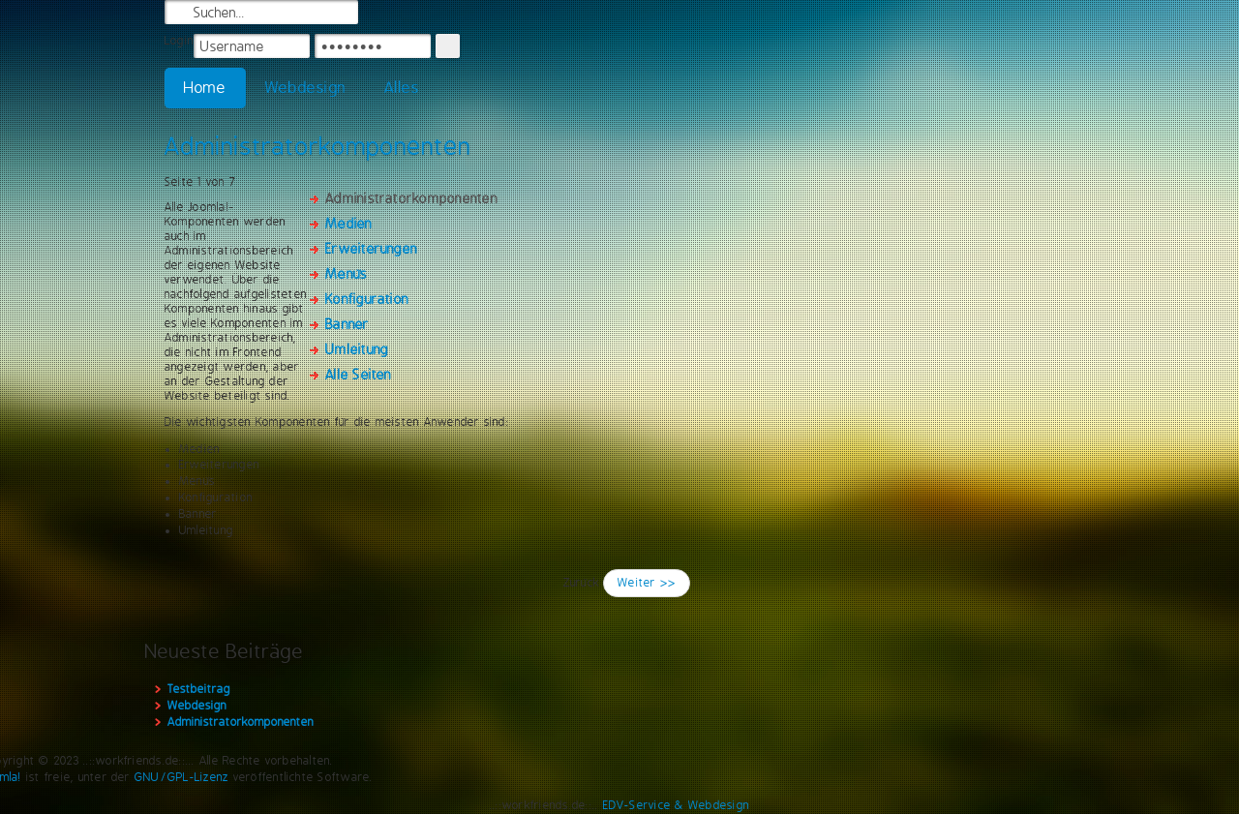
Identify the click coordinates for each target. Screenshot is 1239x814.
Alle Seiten (358, 374)
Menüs (346, 274)
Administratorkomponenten (318, 146)
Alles (401, 87)
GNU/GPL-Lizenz (181, 777)
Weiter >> (647, 582)
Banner (347, 324)
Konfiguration (366, 299)
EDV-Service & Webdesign (676, 805)
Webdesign (305, 87)
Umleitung (356, 349)
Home (205, 87)
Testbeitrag (198, 689)
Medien (348, 223)
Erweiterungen (371, 248)
